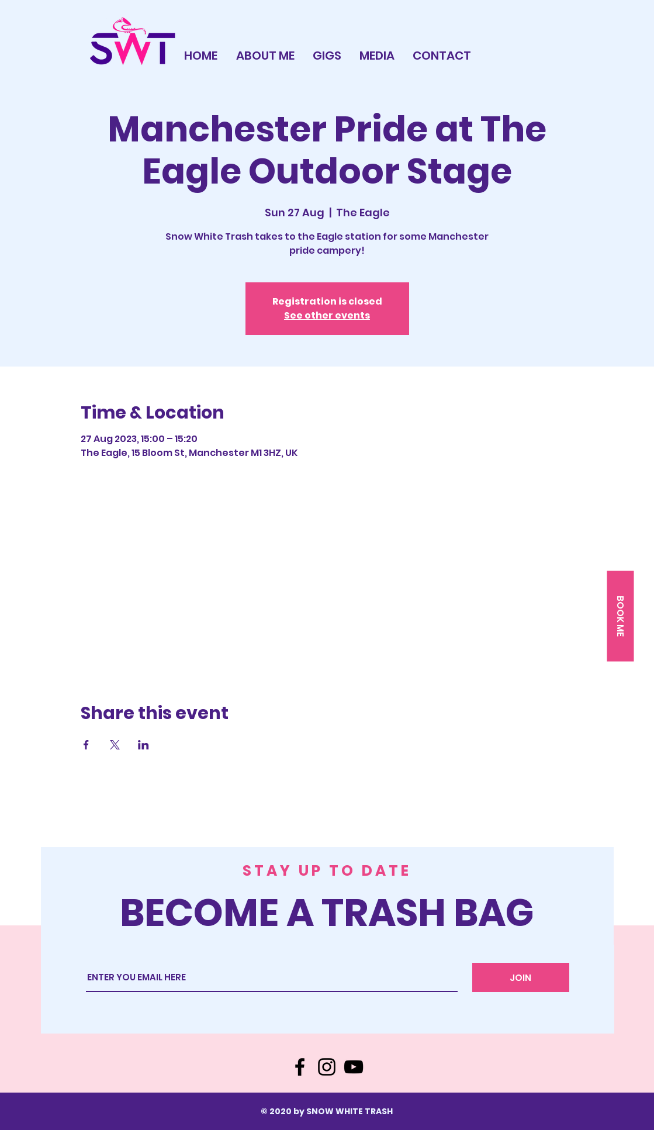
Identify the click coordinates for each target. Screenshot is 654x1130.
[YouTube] (353, 1067)
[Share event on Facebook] (86, 744)
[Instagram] (326, 1067)
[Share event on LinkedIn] (143, 744)
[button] (620, 616)
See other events (327, 315)
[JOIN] (520, 977)
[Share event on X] (114, 744)
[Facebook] (300, 1067)
